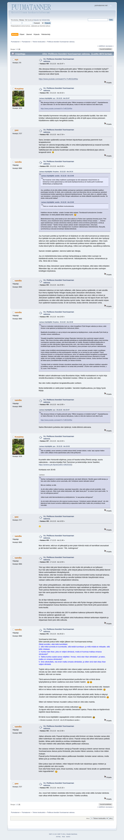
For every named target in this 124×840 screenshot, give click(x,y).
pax (16, 130)
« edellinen (101, 46)
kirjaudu (36, 20)
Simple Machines (71, 834)
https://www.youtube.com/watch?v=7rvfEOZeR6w (58, 79)
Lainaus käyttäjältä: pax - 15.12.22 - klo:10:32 (54, 446)
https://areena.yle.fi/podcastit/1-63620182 (55, 465)
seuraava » (110, 46)
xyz (16, 59)
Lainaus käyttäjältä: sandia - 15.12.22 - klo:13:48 (57, 176)
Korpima (19, 88)
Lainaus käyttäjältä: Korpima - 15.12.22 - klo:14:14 (56, 171)
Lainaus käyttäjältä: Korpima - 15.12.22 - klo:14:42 (56, 322)
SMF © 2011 (61, 834)
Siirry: (88, 818)
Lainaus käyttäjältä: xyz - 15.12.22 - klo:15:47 (54, 98)
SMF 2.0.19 (52, 834)
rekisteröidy (46, 20)
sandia (18, 162)
